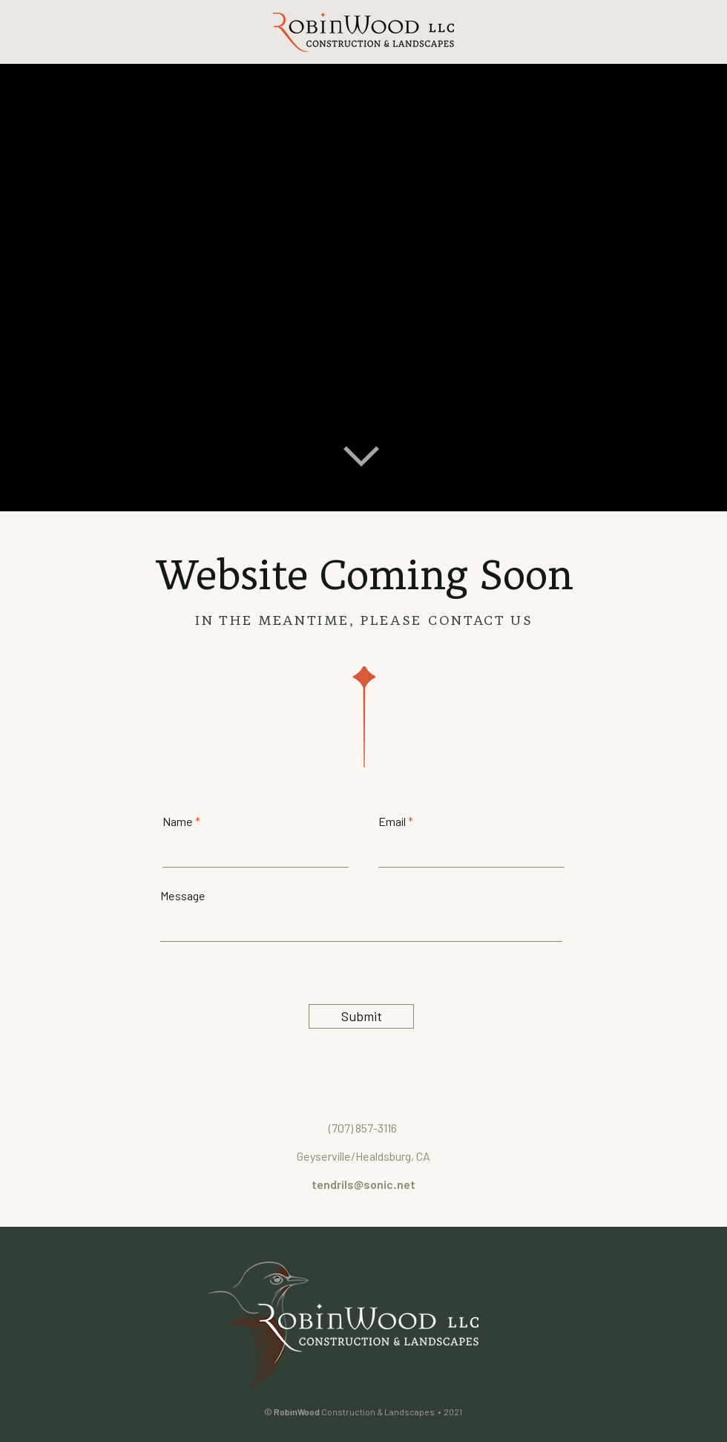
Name (177, 821)
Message (182, 896)
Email (392, 821)
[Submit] (361, 1016)
